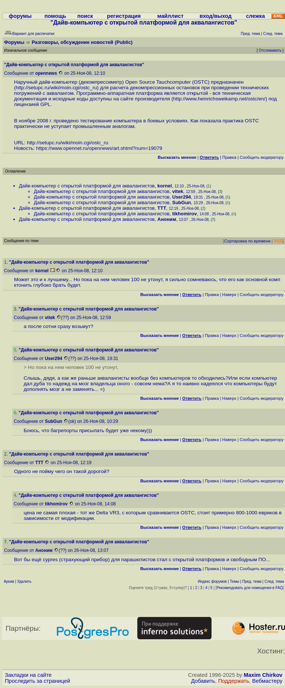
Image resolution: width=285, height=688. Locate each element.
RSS (278, 241)
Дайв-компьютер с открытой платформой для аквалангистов (87, 186)
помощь (55, 16)
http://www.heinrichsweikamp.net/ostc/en (218, 99)
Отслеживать (270, 50)
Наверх (229, 294)
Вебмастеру (267, 681)
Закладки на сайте (28, 675)
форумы (20, 16)
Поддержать (233, 681)
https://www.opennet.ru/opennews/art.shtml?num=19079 (99, 148)
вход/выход (216, 16)
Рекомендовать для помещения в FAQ (250, 588)
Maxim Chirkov (263, 675)
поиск (85, 16)
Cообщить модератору (262, 157)
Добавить (203, 681)
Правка (229, 157)
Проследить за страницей (37, 681)
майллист (170, 16)
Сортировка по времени (247, 241)
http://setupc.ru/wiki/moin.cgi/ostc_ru (56, 87)
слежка (255, 16)
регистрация (124, 16)
